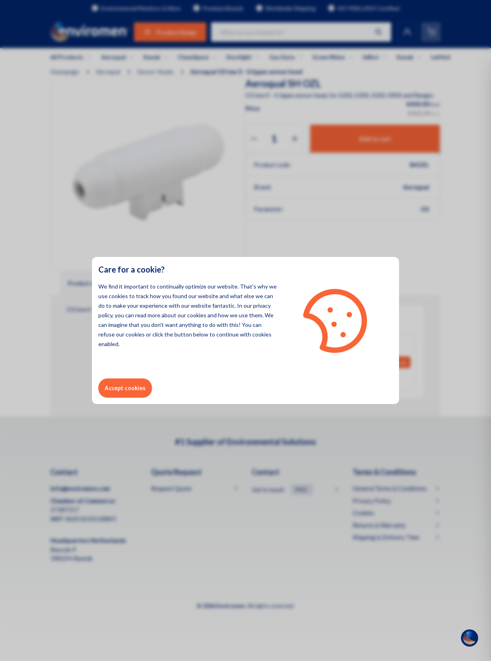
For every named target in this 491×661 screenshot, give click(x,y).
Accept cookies (125, 387)
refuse (106, 334)
